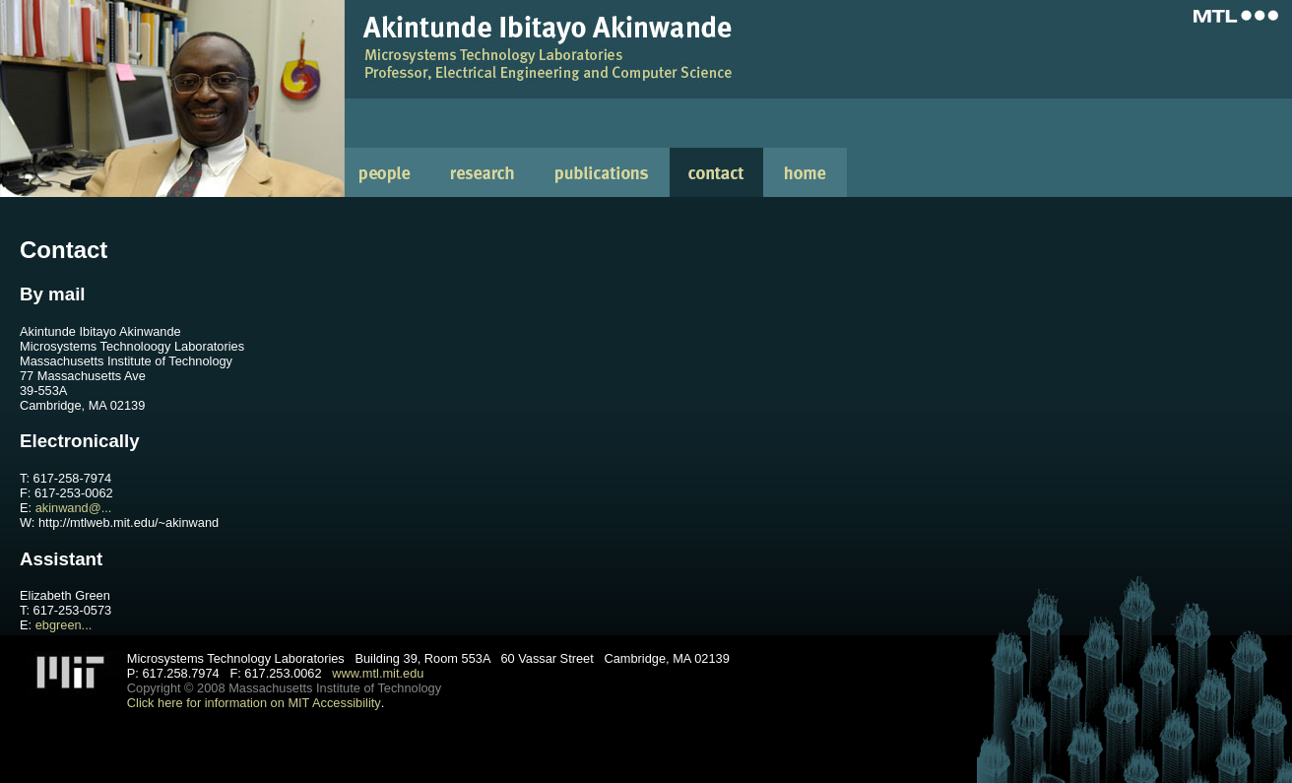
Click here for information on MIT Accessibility (254, 702)
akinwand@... (73, 507)
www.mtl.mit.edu (377, 673)
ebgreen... (64, 625)
